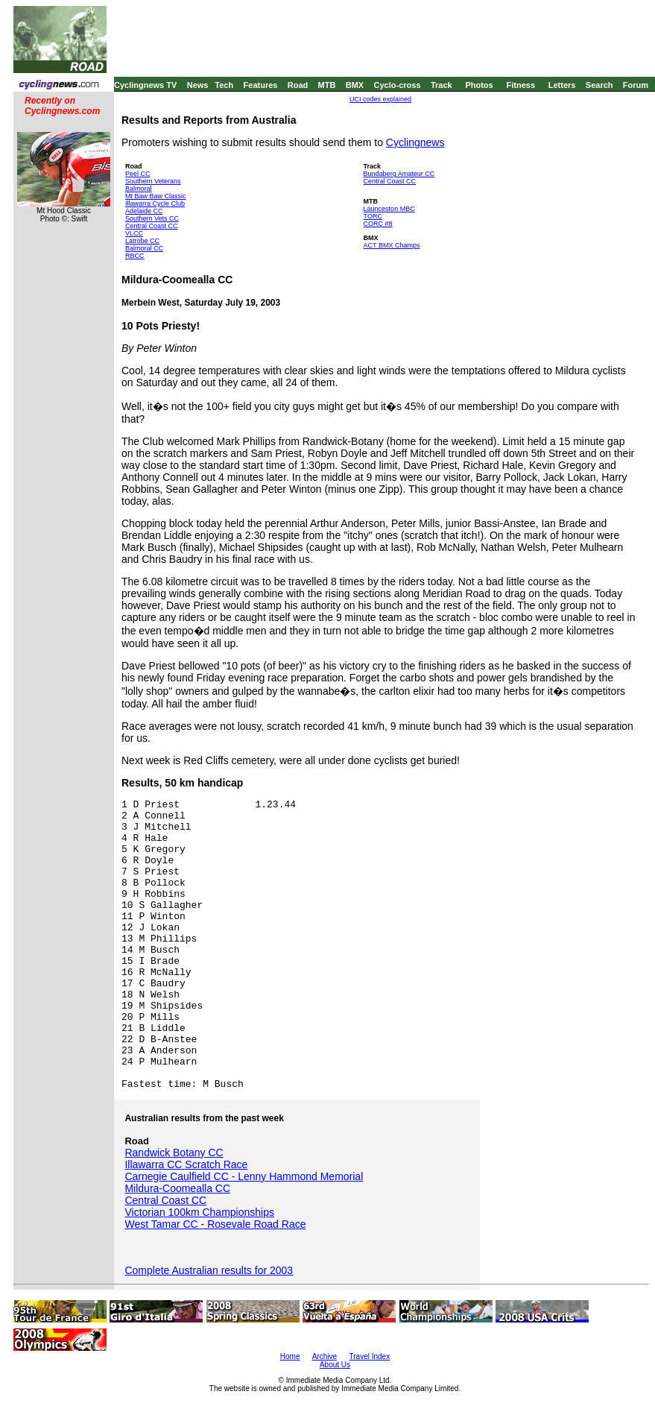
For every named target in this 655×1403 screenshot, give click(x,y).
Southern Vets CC (152, 218)
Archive (324, 1356)
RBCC (135, 255)
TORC (373, 216)
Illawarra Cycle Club (155, 203)
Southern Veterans (153, 181)
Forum (635, 85)
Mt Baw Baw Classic (155, 196)
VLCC (134, 233)
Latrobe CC (142, 241)
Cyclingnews (415, 142)
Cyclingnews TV (145, 85)
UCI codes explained (380, 99)
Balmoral (138, 188)
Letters (562, 85)
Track (441, 85)
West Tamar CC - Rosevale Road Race (215, 1224)
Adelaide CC (144, 211)
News (198, 85)
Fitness (520, 85)
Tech (224, 85)
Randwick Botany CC (173, 1152)
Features (261, 85)
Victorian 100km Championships (199, 1212)
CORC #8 (378, 223)
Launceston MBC (389, 208)
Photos (479, 85)
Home (290, 1356)
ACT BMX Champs (392, 245)
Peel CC (138, 173)
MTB (327, 85)
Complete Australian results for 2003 (208, 1270)
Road (298, 85)
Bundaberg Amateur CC (399, 173)
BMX (355, 85)
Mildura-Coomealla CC (177, 1188)
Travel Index (369, 1356)
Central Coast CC (151, 226)
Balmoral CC (144, 248)
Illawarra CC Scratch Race (185, 1164)
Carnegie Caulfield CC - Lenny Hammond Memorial (243, 1176)
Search (599, 85)
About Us (335, 1365)
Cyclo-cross (397, 85)
